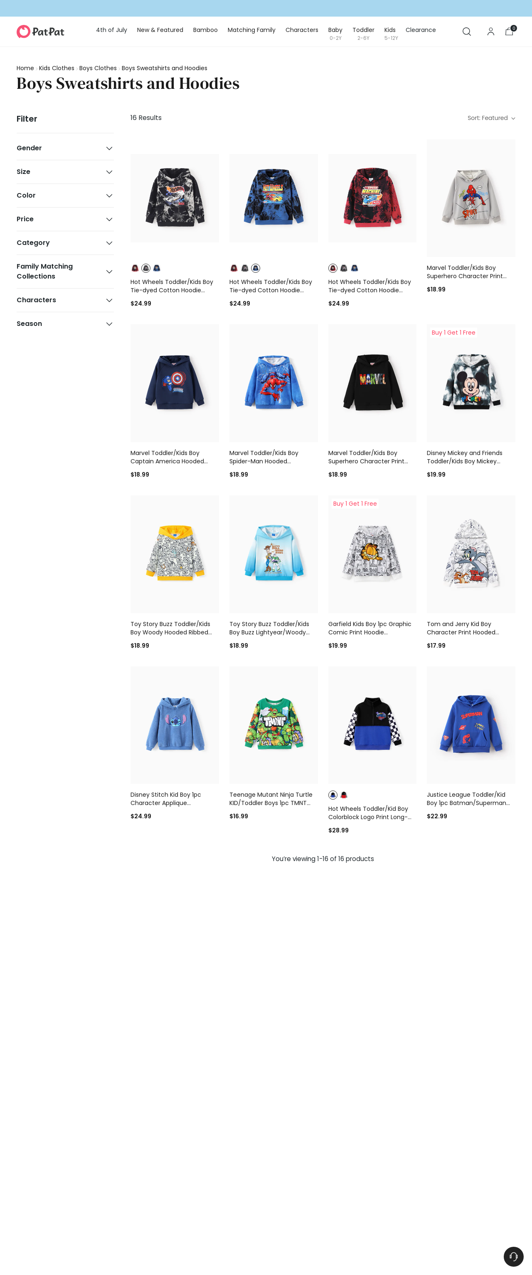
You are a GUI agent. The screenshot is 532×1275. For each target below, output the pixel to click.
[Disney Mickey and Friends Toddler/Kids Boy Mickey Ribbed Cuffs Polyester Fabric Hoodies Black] (471, 383)
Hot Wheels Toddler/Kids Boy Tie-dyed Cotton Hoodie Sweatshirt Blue (270, 290)
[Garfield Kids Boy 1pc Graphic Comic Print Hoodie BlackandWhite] (372, 554)
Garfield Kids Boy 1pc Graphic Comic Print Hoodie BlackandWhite (369, 632)
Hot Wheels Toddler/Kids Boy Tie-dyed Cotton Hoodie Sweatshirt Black (172, 290)
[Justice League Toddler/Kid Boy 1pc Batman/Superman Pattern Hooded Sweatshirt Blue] (471, 725)
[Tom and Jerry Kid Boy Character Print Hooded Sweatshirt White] (471, 554)
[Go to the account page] (491, 31)
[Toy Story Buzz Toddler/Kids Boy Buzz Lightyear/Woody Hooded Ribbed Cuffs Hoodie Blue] (273, 554)
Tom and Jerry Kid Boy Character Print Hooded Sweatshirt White (461, 632)
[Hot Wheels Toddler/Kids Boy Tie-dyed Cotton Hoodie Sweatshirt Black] (175, 198)
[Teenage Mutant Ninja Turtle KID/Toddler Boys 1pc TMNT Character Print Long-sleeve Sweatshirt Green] (273, 725)
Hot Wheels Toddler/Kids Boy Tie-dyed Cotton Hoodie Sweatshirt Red (369, 290)
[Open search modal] (467, 31)
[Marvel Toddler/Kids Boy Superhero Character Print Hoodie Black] (372, 383)
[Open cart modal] (509, 31)
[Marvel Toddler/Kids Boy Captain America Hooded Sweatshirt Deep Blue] (175, 383)
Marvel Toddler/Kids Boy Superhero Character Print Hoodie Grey (465, 276)
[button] (135, 268)
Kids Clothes (56, 68)
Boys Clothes (98, 68)
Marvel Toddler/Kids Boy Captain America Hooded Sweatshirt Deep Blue (167, 461)
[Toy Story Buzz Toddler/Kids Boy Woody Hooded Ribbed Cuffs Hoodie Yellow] (175, 554)
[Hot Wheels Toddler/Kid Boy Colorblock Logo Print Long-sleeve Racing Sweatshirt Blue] (372, 725)
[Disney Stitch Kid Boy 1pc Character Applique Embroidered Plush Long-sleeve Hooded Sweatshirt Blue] (175, 725)
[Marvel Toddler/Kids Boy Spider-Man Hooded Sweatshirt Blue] (273, 383)
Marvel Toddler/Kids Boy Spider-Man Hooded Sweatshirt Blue (263, 461)
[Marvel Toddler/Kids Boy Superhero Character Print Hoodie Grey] (471, 198)
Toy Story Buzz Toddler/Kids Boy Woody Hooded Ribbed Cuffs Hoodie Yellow (170, 632)
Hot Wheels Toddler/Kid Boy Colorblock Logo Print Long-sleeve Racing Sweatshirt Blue (371, 817)
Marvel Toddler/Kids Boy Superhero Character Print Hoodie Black (366, 461)
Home (25, 68)
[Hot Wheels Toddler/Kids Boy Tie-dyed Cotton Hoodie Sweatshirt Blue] (273, 198)
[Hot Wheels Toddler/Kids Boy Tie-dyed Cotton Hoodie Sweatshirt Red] (372, 198)
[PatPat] (40, 31)
